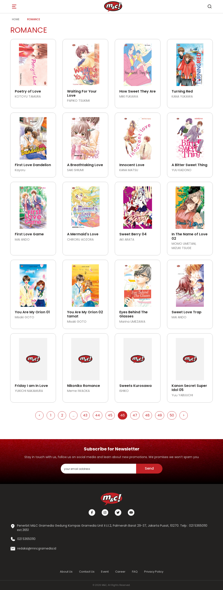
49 (159, 415)
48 (147, 415)
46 (122, 415)
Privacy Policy (153, 572)
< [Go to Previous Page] (40, 415)
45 (110, 415)
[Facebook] (92, 512)
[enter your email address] (98, 469)
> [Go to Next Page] (184, 415)
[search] (209, 6)
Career (120, 572)
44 (97, 415)
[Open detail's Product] (33, 63)
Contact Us (87, 572)
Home (15, 19)
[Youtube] (131, 512)
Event (105, 572)
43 (85, 415)
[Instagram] (105, 512)
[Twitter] (118, 512)
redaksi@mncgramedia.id (36, 548)
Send (149, 468)
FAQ (135, 572)
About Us (66, 572)
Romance (33, 19)
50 (172, 415)
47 (135, 415)
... (73, 415)
